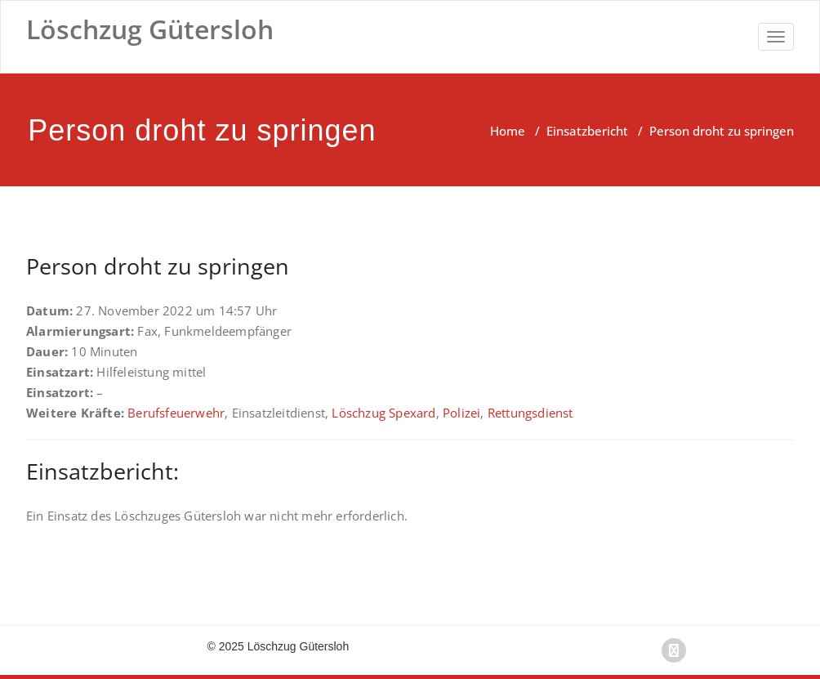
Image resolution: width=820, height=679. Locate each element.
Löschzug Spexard (383, 412)
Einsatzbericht (587, 131)
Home (507, 131)
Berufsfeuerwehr (176, 412)
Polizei (461, 412)
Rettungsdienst (530, 412)
